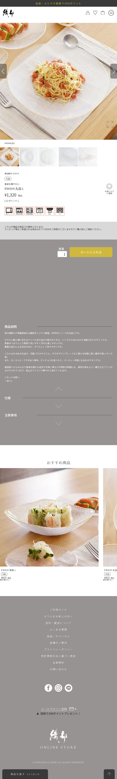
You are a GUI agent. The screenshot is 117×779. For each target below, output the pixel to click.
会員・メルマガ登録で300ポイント (58, 3)
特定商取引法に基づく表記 (58, 656)
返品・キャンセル (58, 636)
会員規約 (58, 662)
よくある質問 (58, 629)
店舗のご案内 (58, 642)
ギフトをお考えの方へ (58, 616)
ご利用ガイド (58, 609)
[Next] (113, 71)
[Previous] (3, 71)
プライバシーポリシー (58, 649)
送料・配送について (59, 623)
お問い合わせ (58, 669)
